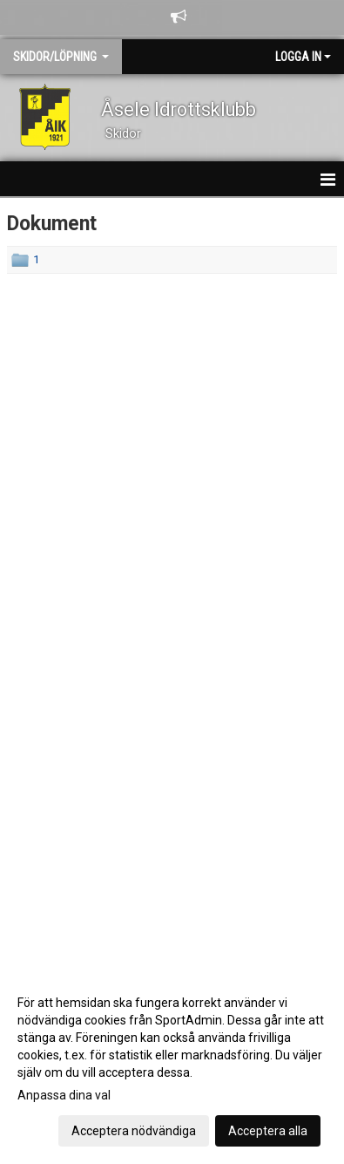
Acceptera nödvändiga (133, 1131)
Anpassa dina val (64, 1095)
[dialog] (172, 1066)
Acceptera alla (267, 1131)
